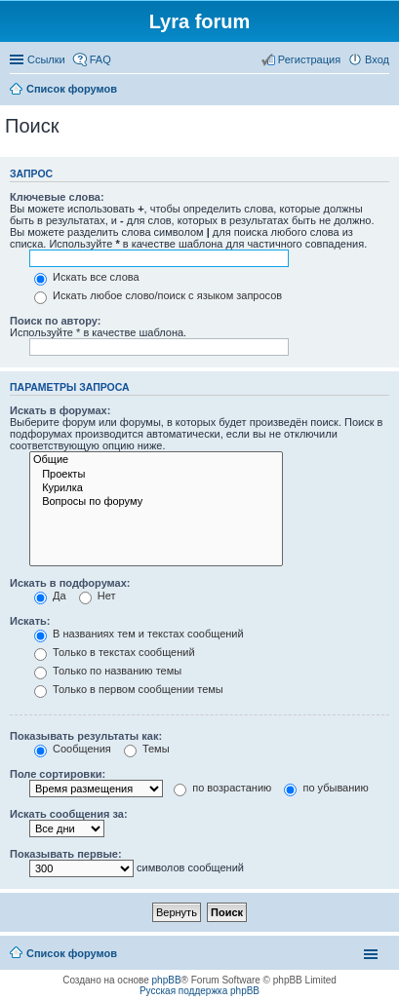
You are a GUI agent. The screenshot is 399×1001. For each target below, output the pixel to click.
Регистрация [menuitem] (309, 59)
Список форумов (71, 953)
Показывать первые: (66, 854)
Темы (147, 748)
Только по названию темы (107, 670)
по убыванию (326, 787)
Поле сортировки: (57, 774)
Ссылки (46, 59)
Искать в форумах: (60, 410)
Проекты (156, 474)
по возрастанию (222, 787)
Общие (156, 460)
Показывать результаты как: (86, 736)
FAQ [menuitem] (100, 59)
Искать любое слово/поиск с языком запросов (158, 295)
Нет (97, 595)
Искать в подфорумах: (70, 583)
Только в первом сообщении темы (128, 689)
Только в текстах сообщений (114, 652)
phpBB (166, 980)
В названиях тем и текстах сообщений (139, 633)
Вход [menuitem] (377, 59)
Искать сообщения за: (69, 814)
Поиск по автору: (55, 321)
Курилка (156, 488)
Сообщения (72, 748)
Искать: (30, 621)
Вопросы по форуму (156, 502)
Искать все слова (87, 277)
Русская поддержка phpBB (199, 990)
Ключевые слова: (57, 197)
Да (50, 595)
